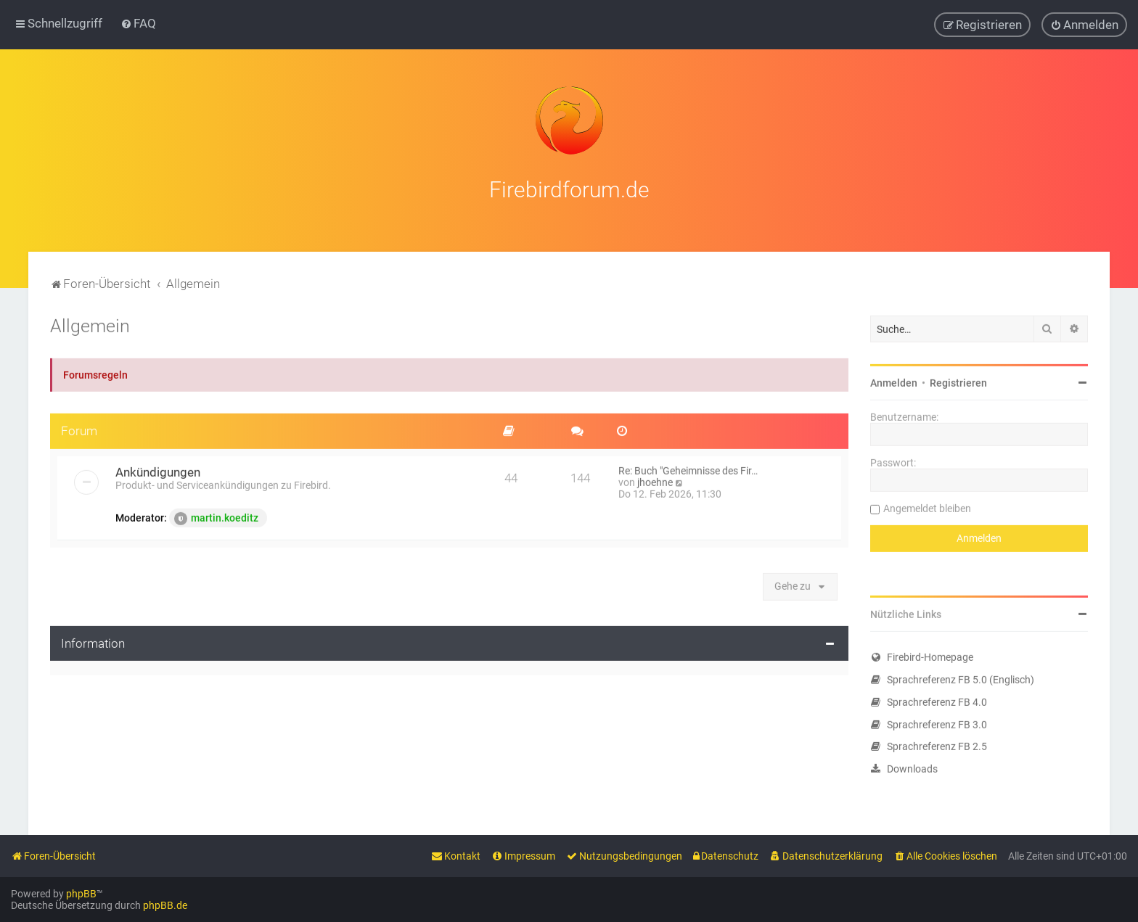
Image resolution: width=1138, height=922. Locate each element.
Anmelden (893, 381)
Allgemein (90, 324)
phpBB (81, 894)
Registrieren (958, 381)
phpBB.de (165, 905)
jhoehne (655, 481)
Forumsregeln (95, 373)
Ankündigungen (157, 471)
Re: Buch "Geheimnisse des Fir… (688, 469)
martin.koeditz (216, 517)
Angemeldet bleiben (927, 507)
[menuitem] (138, 23)
